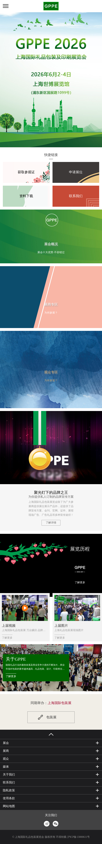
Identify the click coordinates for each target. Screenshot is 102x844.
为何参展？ (51, 312)
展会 (6, 742)
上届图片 (61, 625)
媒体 (6, 766)
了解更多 (80, 582)
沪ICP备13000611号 (78, 837)
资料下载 (26, 196)
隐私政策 (9, 790)
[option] (51, 79)
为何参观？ (51, 380)
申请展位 (76, 172)
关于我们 (9, 774)
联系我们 (76, 196)
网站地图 (9, 806)
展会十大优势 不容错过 (51, 252)
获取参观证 (26, 172)
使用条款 (9, 798)
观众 (6, 758)
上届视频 (8, 625)
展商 (6, 750)
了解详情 (51, 522)
